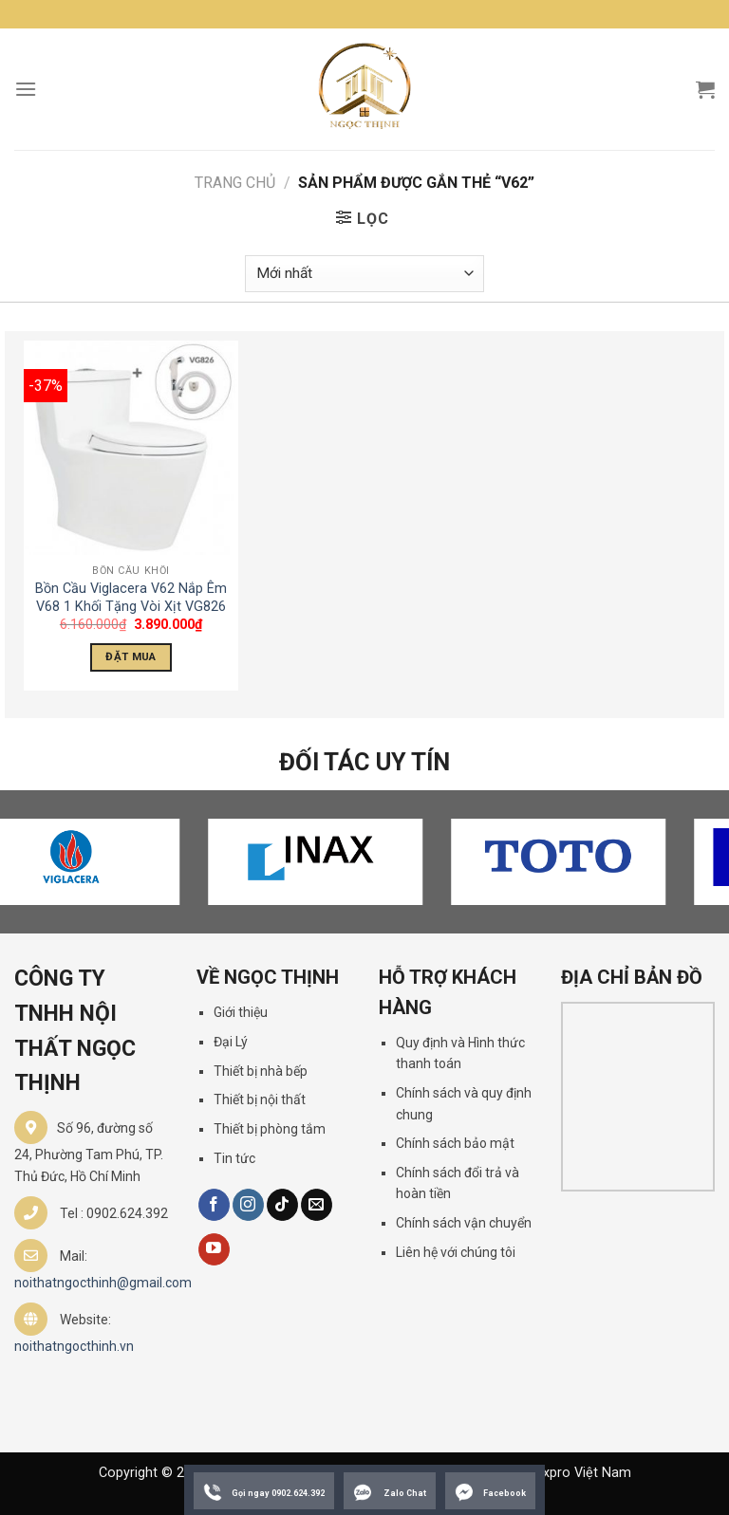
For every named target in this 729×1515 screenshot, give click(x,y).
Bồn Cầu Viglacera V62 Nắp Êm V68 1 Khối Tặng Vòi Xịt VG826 (131, 598)
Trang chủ (235, 183)
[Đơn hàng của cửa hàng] (364, 273)
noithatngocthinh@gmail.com (103, 1282)
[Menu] (25, 88)
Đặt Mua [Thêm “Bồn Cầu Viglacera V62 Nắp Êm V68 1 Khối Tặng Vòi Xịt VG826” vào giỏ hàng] (130, 656)
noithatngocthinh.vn (74, 1346)
